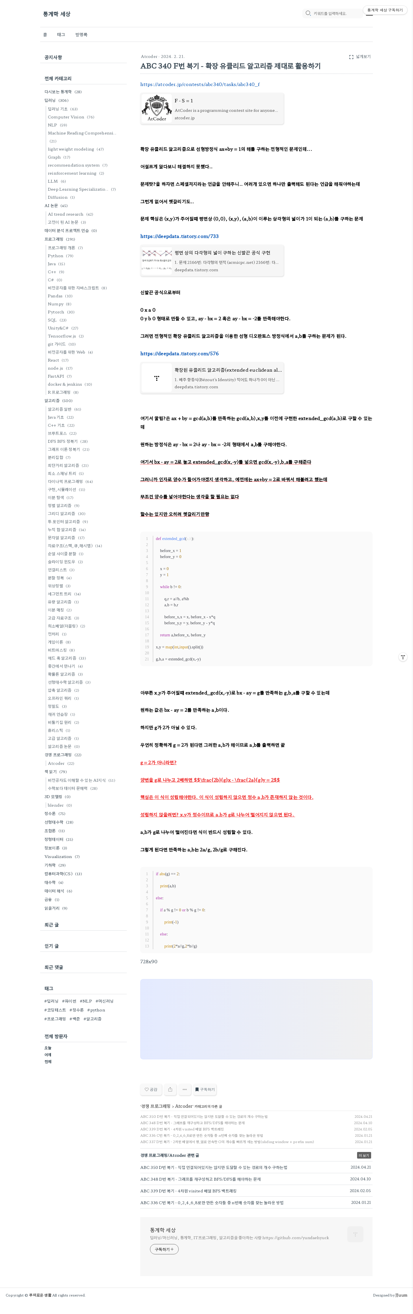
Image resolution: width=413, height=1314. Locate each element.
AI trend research (71, 214)
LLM (58, 181)
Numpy (60, 304)
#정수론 (76, 1010)
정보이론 (56, 848)
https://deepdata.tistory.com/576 (179, 353)
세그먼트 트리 (65, 593)
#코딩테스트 (55, 1010)
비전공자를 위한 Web (71, 352)
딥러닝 (57, 100)
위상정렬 (60, 585)
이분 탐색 (61, 497)
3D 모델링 (58, 796)
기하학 (56, 865)
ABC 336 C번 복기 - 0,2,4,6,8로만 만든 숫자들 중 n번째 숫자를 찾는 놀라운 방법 (201, 1135)
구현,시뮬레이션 (67, 489)
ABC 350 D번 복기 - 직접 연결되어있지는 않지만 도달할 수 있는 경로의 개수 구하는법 (204, 1116)
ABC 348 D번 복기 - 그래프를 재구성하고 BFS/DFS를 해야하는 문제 (192, 1122)
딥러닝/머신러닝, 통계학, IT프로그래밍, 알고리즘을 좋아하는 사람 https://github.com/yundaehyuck (239, 1237)
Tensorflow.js (66, 336)
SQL (58, 320)
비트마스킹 (62, 650)
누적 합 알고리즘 (67, 529)
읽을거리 (56, 908)
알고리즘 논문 (64, 746)
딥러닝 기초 (63, 109)
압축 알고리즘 (64, 690)
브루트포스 (63, 433)
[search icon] (308, 13)
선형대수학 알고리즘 (70, 682)
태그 (61, 34)
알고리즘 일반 (65, 409)
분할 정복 (60, 577)
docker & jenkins (71, 384)
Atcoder (149, 56)
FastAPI (60, 376)
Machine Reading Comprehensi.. (82, 136)
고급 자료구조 (64, 618)
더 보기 (364, 1155)
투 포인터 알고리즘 (69, 521)
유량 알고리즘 (64, 602)
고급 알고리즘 (64, 738)
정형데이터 (59, 839)
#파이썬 (69, 1001)
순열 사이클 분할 (66, 553)
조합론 (55, 830)
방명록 (81, 34)
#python (96, 1010)
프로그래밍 (60, 239)
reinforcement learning (77, 173)
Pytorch (62, 312)
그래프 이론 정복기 (69, 449)
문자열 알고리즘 (67, 537)
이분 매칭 (60, 610)
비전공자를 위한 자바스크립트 (78, 288)
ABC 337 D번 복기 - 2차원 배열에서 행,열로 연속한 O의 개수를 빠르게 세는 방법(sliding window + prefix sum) (227, 1141)
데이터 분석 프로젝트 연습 (71, 230)
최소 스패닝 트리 (67, 473)
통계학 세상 (57, 13)
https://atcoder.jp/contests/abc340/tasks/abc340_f (200, 84)
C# (56, 279)
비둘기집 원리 (64, 722)
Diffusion (62, 197)
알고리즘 (59, 400)
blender (61, 805)
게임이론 (60, 642)
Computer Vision (72, 117)
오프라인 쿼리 (64, 698)
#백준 (74, 1018)
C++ (57, 271)
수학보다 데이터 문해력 (73, 788)
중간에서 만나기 (66, 666)
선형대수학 (59, 822)
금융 (52, 899)
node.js (61, 368)
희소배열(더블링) (67, 626)
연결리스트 (62, 569)
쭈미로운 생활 (40, 1295)
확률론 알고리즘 (66, 674)
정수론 (55, 813)
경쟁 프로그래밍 (156, 1106)
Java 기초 (61, 417)
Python (61, 255)
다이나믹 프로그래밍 (71, 481)
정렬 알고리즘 (64, 505)
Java (57, 263)
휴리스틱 (60, 730)
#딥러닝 (51, 1001)
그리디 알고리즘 (67, 513)
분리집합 (60, 457)
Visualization (62, 856)
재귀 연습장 (62, 714)
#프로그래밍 (55, 1018)
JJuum (401, 1295)
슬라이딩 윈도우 (66, 561)
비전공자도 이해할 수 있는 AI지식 (82, 780)
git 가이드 (62, 344)
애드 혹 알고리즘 (68, 658)
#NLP (86, 1001)
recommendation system (78, 165)
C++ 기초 (62, 425)
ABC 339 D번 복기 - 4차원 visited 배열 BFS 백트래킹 (182, 1128)
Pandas (61, 296)
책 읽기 (56, 771)
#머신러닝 (105, 1001)
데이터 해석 (59, 891)
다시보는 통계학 (64, 91)
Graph (60, 157)
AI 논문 (56, 205)
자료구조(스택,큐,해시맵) (76, 545)
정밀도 (58, 706)
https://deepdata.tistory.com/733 (179, 236)
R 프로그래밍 (64, 392)
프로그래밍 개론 (66, 247)
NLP (58, 125)
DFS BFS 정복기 (68, 441)
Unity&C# (64, 328)
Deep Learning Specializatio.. (83, 189)
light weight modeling (77, 149)
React (59, 360)
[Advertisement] (257, 1019)
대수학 (54, 882)
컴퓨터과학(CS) (64, 873)
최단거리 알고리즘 (69, 465)
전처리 (58, 634)
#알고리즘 (92, 1018)
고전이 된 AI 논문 (68, 222)
